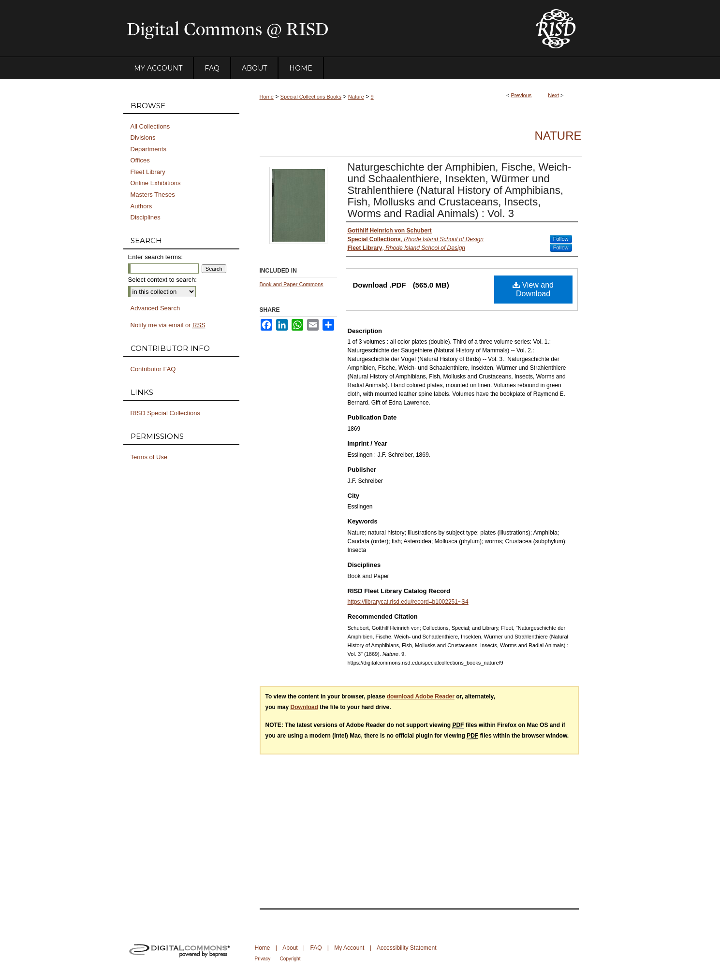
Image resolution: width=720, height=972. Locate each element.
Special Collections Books (311, 97)
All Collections (150, 126)
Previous (521, 95)
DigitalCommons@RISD (321, 28)
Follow (561, 239)
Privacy (263, 958)
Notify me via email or (168, 325)
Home (267, 97)
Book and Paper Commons (291, 284)
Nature (356, 97)
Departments (148, 149)
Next (553, 95)
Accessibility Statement (406, 947)
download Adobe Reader (421, 696)
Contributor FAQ (153, 369)
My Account (349, 947)
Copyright (290, 958)
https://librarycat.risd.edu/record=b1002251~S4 (408, 601)
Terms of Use (149, 457)
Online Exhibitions (156, 183)
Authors (141, 206)
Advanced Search (155, 308)
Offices (140, 160)
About (289, 947)
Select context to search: (162, 279)
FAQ (316, 947)
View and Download (533, 289)
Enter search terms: (155, 257)
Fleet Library (148, 171)
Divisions (143, 137)
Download (304, 707)
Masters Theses (153, 194)
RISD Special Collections (166, 413)
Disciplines (146, 217)
